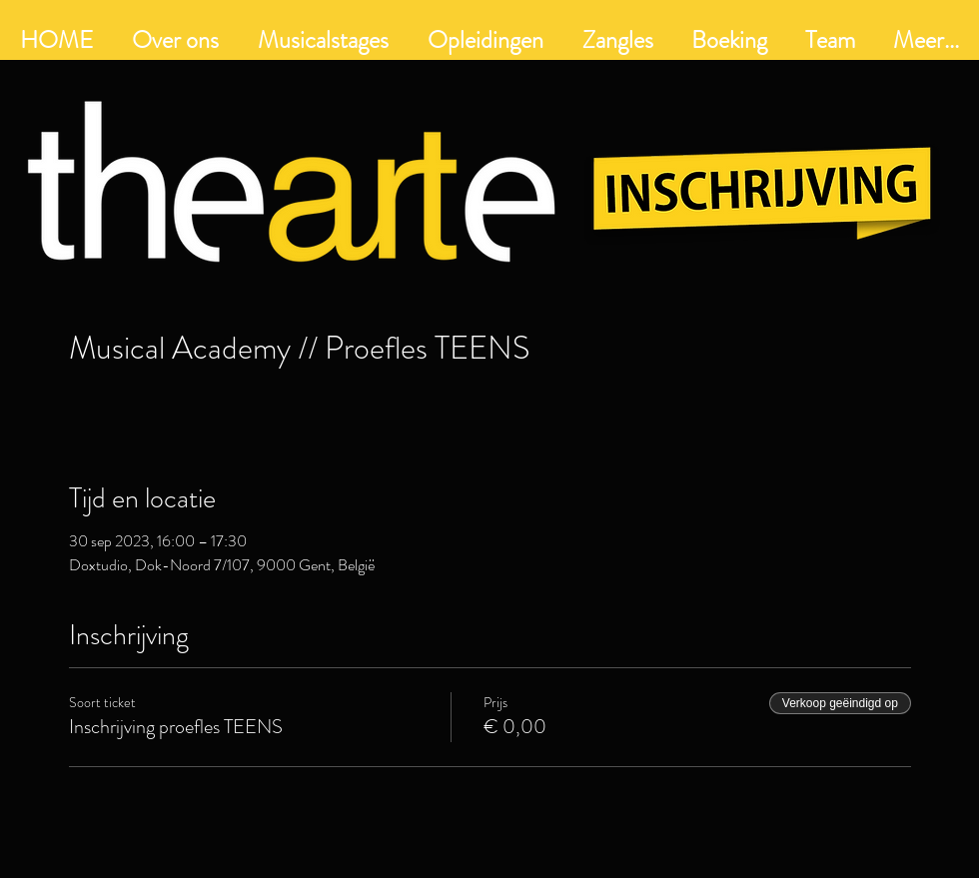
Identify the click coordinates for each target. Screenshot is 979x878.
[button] (485, 40)
